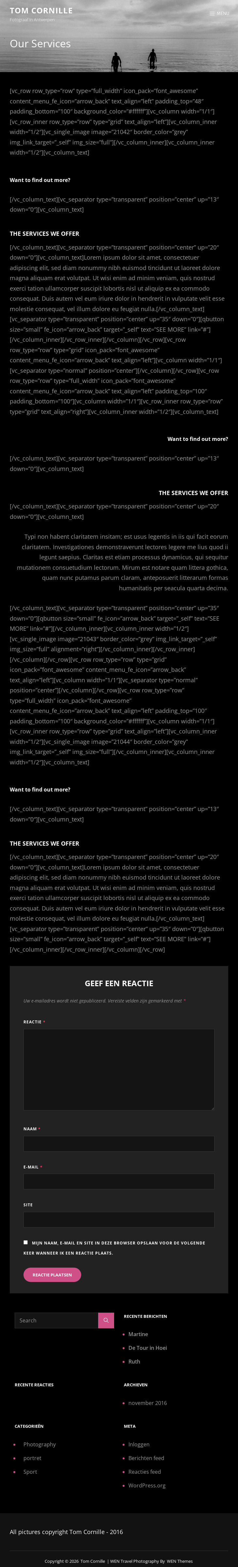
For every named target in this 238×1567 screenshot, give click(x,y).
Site (28, 1205)
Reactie (34, 1022)
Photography (39, 1444)
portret (32, 1458)
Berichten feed (146, 1458)
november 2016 (147, 1403)
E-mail (33, 1167)
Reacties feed (144, 1471)
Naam (32, 1129)
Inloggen (139, 1444)
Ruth (134, 1361)
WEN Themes (180, 1561)
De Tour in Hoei (147, 1347)
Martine (138, 1334)
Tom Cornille (41, 10)
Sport (30, 1471)
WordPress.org (147, 1485)
